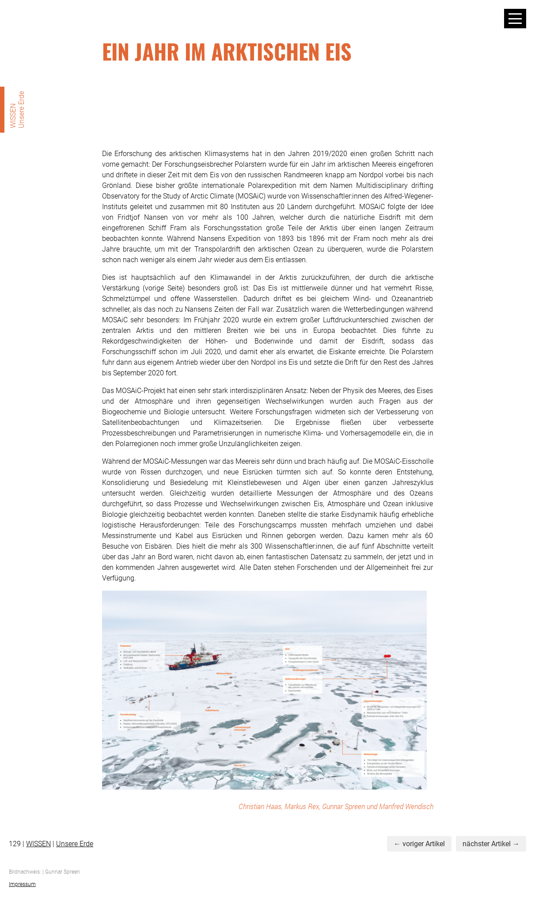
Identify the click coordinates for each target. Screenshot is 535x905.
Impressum (22, 884)
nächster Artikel (487, 844)
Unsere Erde (74, 844)
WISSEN (38, 844)
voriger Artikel (423, 844)
